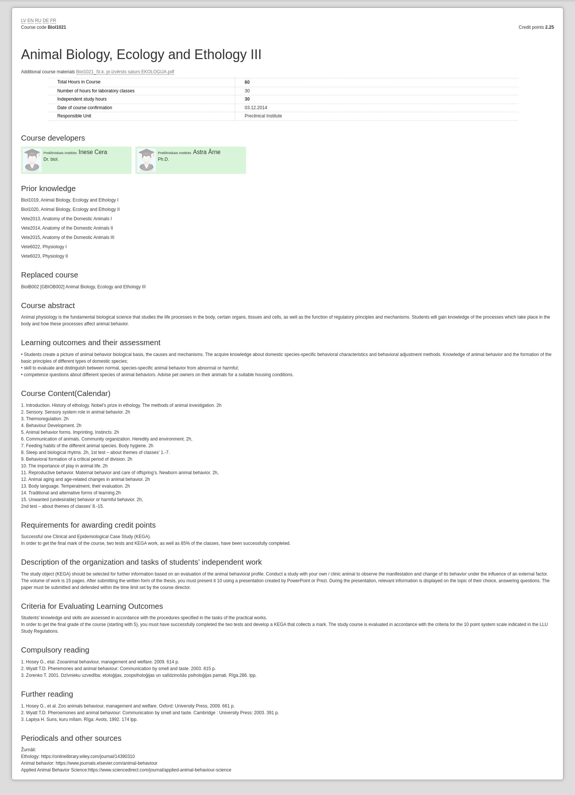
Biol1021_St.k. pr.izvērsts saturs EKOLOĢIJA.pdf (125, 71)
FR (53, 20)
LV (23, 20)
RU (38, 20)
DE (46, 20)
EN (30, 20)
